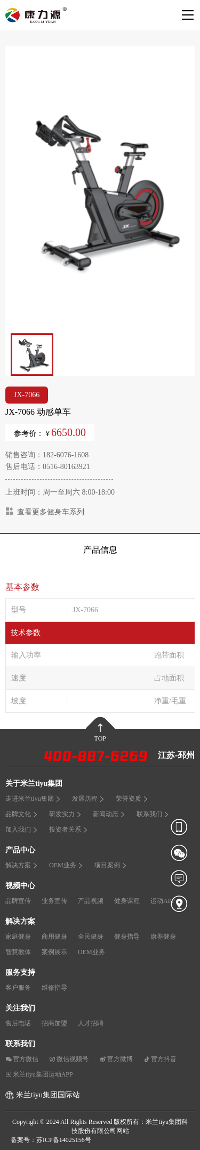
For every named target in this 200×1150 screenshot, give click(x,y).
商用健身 (54, 936)
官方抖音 (160, 1059)
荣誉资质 (132, 798)
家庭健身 (18, 936)
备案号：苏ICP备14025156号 (51, 1140)
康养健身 (163, 936)
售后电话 (18, 1023)
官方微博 (116, 1059)
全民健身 (90, 936)
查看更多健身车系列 (44, 511)
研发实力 (65, 814)
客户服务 (18, 987)
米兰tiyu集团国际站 (48, 1095)
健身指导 (127, 936)
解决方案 (21, 865)
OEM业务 (66, 865)
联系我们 (153, 814)
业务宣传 (54, 901)
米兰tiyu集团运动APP (39, 1074)
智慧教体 (18, 952)
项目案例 (110, 865)
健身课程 (127, 901)
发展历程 (88, 798)
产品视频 (90, 901)
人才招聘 (90, 1023)
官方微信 (21, 1059)
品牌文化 (21, 814)
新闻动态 (109, 814)
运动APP (162, 901)
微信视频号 (69, 1059)
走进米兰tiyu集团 (33, 798)
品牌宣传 (18, 901)
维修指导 (54, 987)
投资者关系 (69, 829)
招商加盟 (54, 1023)
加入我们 (21, 829)
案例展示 (54, 952)
